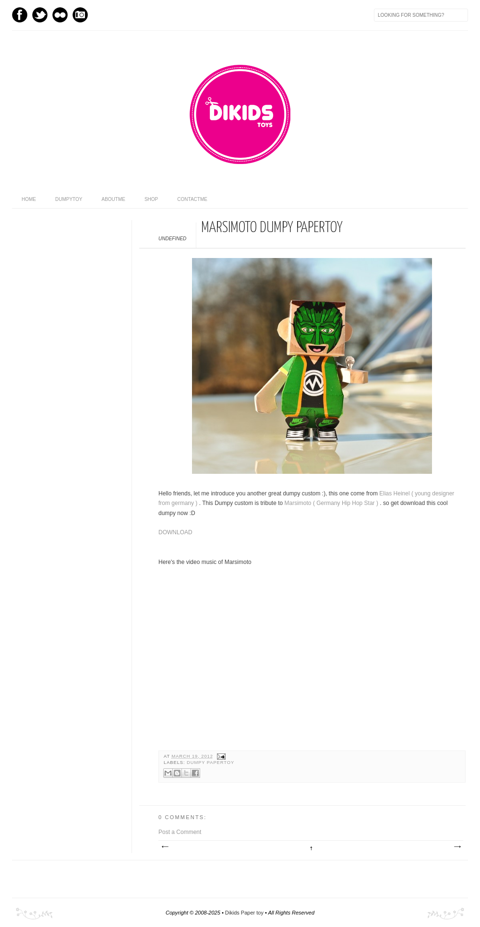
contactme (192, 199)
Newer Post (164, 847)
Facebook (19, 15)
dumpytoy (69, 199)
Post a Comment (179, 832)
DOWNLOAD (175, 532)
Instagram (80, 15)
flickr (60, 15)
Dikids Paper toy (245, 912)
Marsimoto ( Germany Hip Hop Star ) (332, 503)
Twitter (40, 15)
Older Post (457, 847)
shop (151, 199)
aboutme (113, 199)
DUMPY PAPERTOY (210, 762)
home (29, 199)
